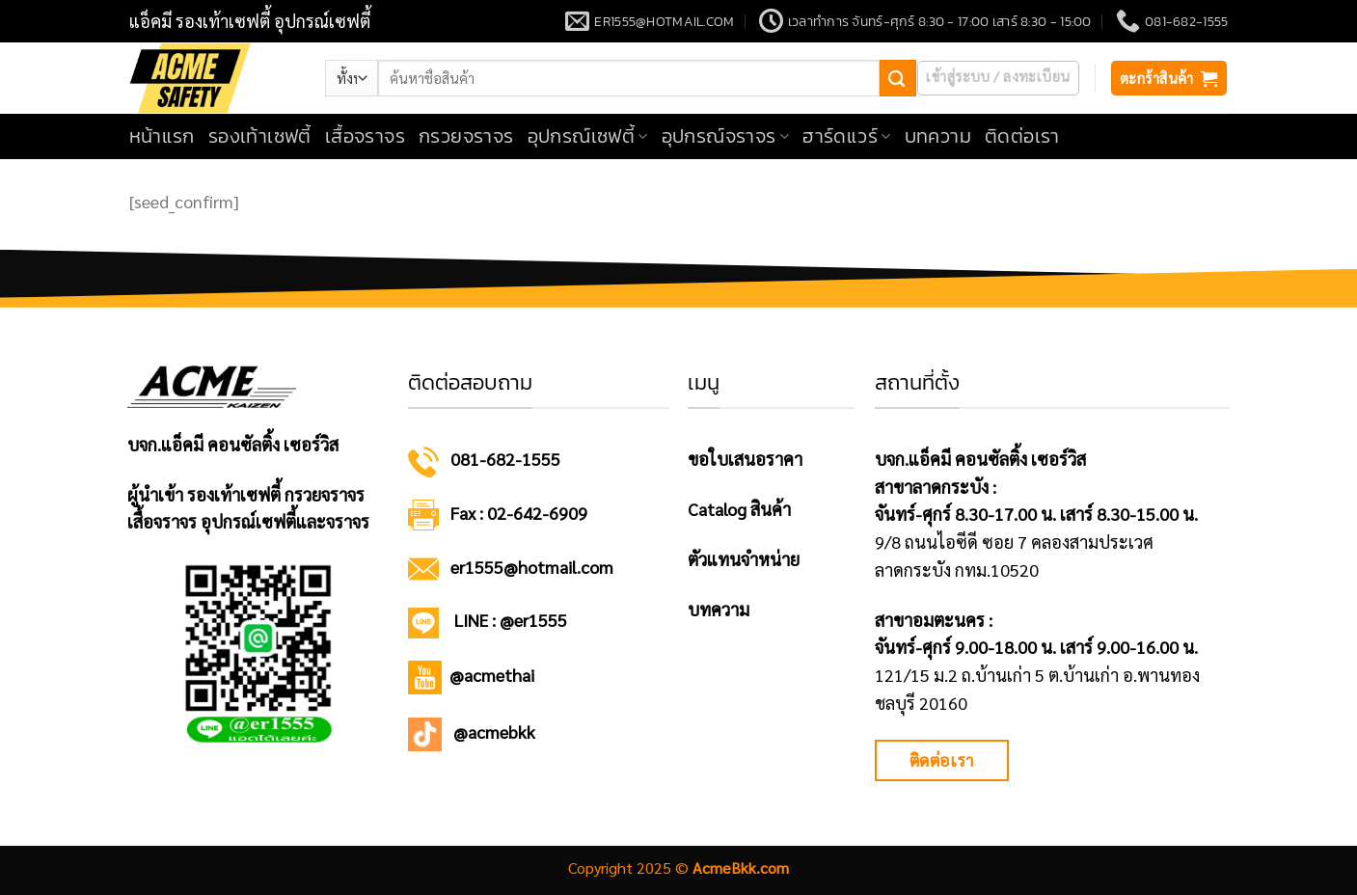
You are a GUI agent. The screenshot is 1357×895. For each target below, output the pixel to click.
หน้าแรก (162, 136)
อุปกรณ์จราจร (726, 136)
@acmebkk (494, 731)
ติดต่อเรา (1022, 136)
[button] (997, 78)
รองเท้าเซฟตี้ (260, 136)
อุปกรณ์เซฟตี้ (588, 136)
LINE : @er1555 (510, 620)
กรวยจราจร (466, 136)
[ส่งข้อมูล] (898, 77)
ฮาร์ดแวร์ (846, 136)
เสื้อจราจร (365, 136)
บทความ (938, 136)
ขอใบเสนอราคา (745, 459)
